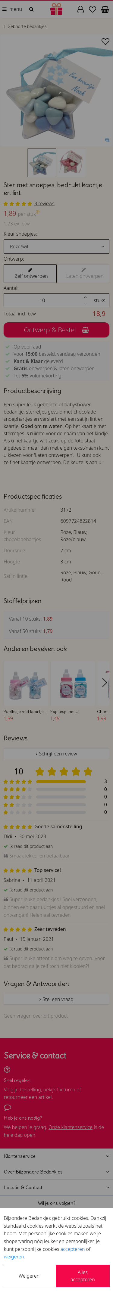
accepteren (73, 1249)
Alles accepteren (83, 1276)
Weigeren (29, 1276)
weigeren (14, 1256)
